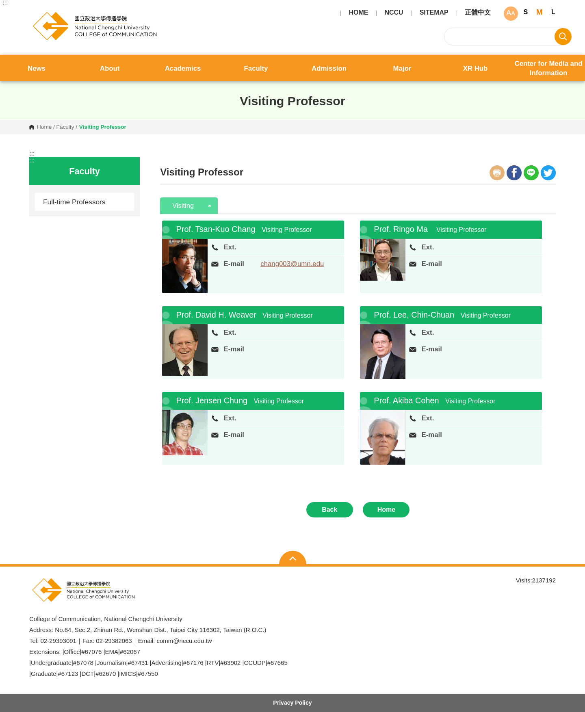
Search (563, 36)
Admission (329, 68)
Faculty (256, 68)
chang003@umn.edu (292, 264)
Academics (183, 68)
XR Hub (475, 68)
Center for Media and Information (549, 68)
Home (44, 127)
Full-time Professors (74, 202)
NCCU (393, 12)
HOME (358, 12)
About (109, 68)
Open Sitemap (292, 558)
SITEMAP (434, 12)
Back (329, 509)
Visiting (184, 206)
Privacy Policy (292, 702)
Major (402, 68)
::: (5, 3)
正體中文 (478, 12)
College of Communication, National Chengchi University (36, 14)
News (37, 68)
